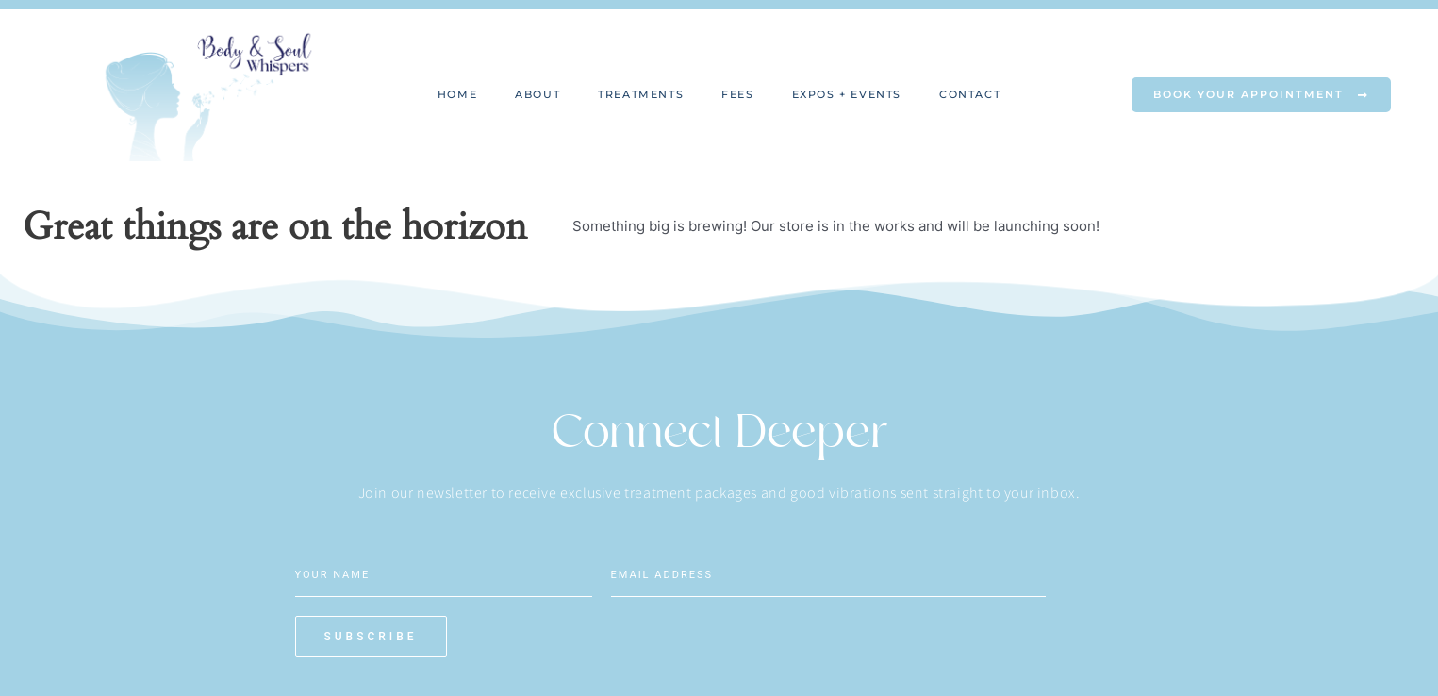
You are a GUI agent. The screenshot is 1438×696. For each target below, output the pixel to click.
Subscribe (1003, 589)
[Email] (759, 573)
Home (457, 94)
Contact (969, 94)
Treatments (641, 94)
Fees (737, 94)
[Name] (443, 573)
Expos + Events (846, 94)
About (537, 94)
